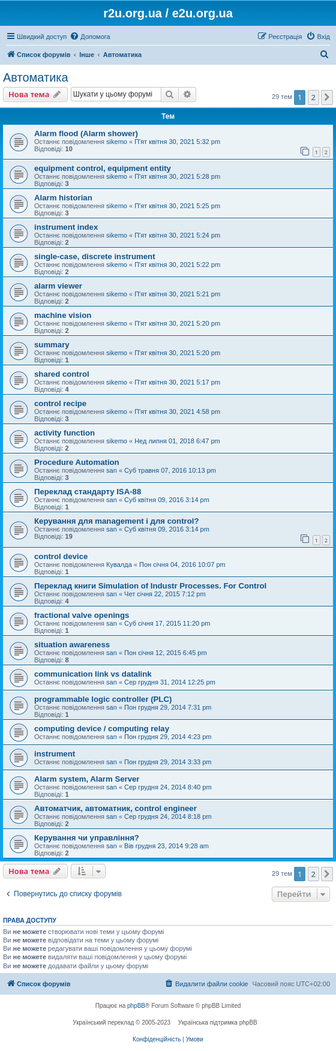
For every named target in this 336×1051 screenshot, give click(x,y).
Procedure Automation (76, 462)
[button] (327, 97)
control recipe (60, 403)
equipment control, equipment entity (102, 168)
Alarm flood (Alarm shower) (86, 133)
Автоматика (35, 77)
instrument (54, 753)
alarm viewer (58, 285)
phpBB (136, 1005)
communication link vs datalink (93, 673)
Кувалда (119, 564)
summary (52, 344)
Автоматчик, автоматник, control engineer (115, 808)
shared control (61, 374)
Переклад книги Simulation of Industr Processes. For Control (150, 585)
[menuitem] (90, 36)
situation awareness (72, 644)
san (111, 470)
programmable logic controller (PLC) (103, 699)
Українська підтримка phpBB (217, 1022)
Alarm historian (63, 197)
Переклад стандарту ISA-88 (87, 491)
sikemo (116, 141)
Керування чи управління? (86, 837)
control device (61, 556)
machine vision (62, 315)
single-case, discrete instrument (94, 256)
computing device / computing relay (101, 728)
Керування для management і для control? (116, 521)
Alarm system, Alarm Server (86, 778)
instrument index (66, 227)
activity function (64, 432)
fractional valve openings (81, 615)
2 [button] (313, 97)
